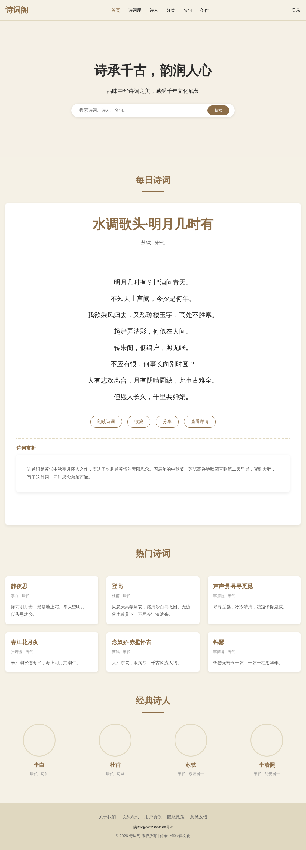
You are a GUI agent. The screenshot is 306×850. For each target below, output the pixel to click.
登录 (296, 10)
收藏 (138, 421)
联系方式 (130, 817)
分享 (167, 421)
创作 (204, 10)
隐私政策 (176, 817)
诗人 (153, 10)
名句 (187, 10)
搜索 (218, 110)
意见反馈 (198, 817)
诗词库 (134, 10)
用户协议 (153, 817)
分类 (170, 10)
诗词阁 (16, 10)
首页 (115, 10)
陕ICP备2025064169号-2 (153, 827)
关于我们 (107, 817)
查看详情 (200, 421)
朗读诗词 (106, 421)
